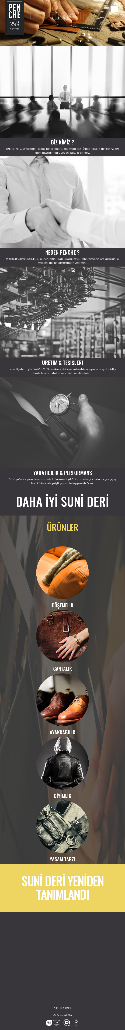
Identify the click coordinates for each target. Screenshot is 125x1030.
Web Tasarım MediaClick (62, 1015)
